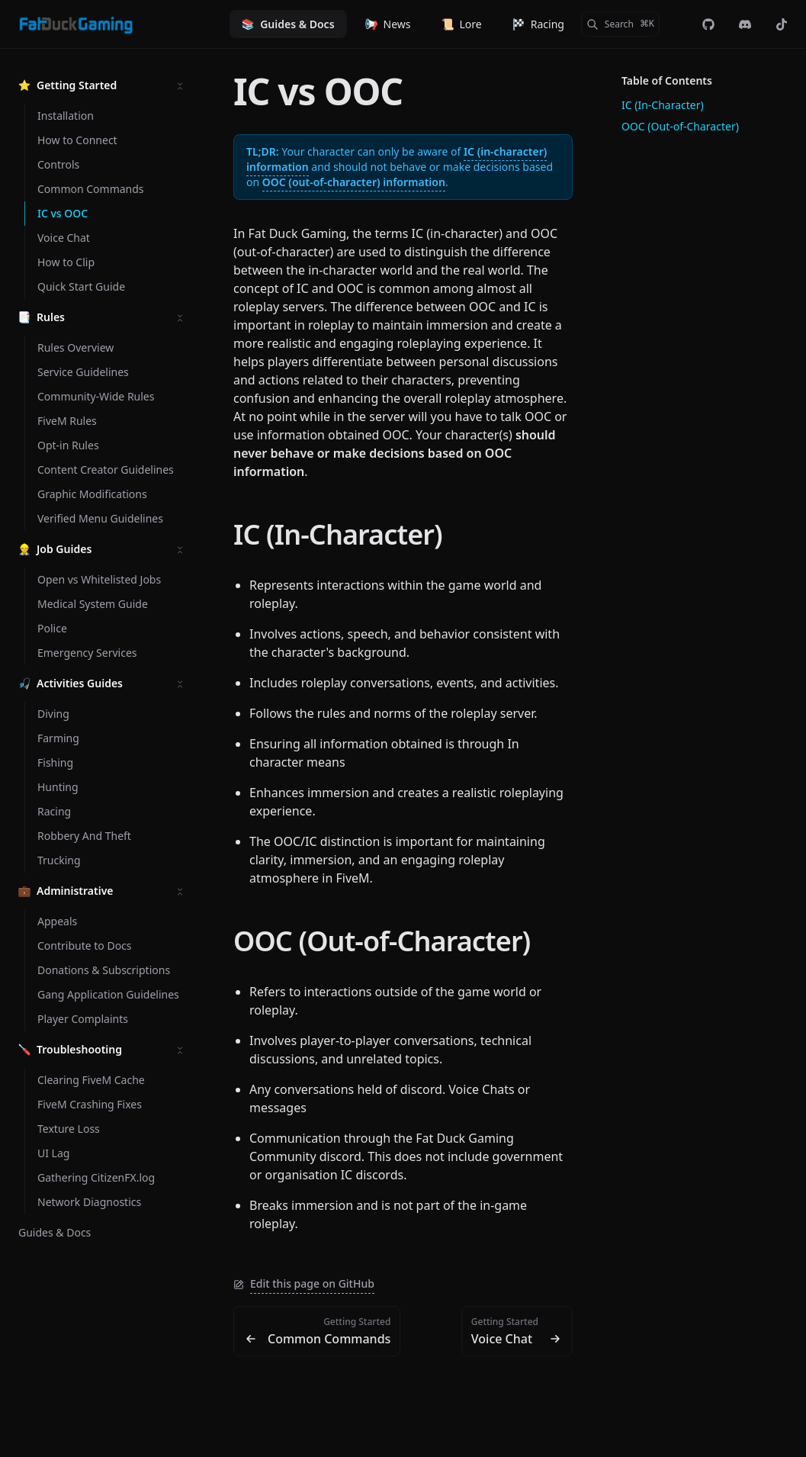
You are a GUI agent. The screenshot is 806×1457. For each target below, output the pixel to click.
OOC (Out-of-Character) (381, 941)
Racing (538, 24)
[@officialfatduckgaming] (781, 24)
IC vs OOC (318, 91)
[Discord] (745, 24)
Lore (462, 24)
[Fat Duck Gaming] (75, 24)
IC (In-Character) (337, 534)
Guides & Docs (288, 24)
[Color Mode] (678, 24)
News (388, 24)
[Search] (620, 24)
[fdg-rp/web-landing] (708, 24)
